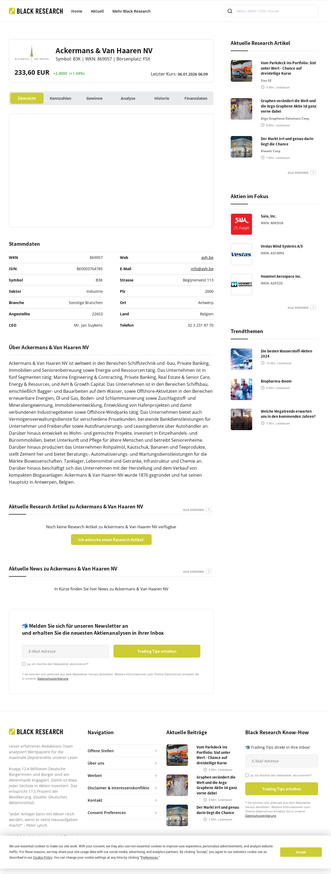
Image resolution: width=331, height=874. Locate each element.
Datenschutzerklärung (52, 678)
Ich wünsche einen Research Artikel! (111, 539)
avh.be (207, 257)
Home (76, 11)
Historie (161, 98)
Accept (301, 852)
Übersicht (27, 98)
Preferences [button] (149, 857)
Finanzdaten (195, 98)
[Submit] (230, 11)
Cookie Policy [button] (42, 857)
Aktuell (97, 11)
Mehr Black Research (131, 11)
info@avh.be (202, 268)
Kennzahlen (60, 98)
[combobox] (271, 11)
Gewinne (94, 98)
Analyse (128, 98)
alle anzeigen (193, 510)
